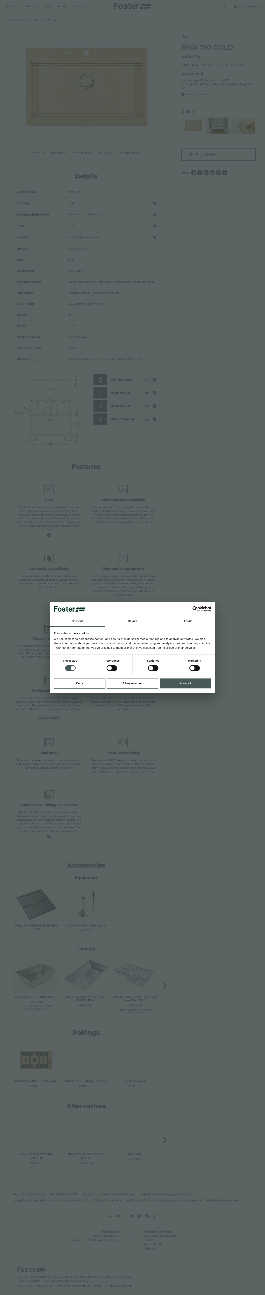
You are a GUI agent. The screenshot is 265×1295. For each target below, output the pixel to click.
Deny (79, 683)
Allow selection (132, 683)
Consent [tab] (77, 621)
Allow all (185, 683)
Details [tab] (132, 621)
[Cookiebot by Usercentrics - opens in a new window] (195, 609)
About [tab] (188, 621)
